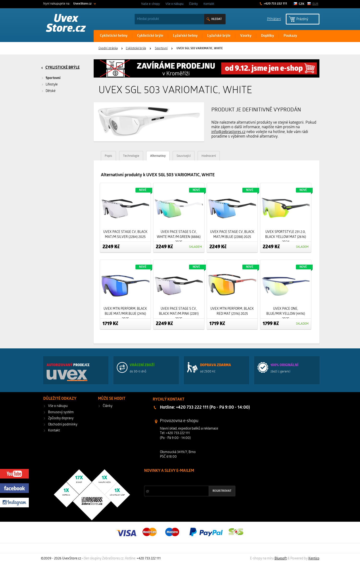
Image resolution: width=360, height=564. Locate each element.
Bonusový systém (61, 412)
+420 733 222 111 (275, 3)
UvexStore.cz (82, 3)
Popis (108, 156)
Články (193, 4)
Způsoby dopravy (60, 418)
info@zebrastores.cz (228, 132)
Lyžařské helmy (185, 36)
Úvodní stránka (108, 48)
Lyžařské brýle (219, 36)
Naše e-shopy (150, 4)
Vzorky (245, 36)
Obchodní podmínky (62, 424)
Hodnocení (208, 156)
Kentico (313, 558)
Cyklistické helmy (114, 36)
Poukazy (290, 36)
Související (184, 156)
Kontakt (208, 4)
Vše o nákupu (174, 4)
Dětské (50, 91)
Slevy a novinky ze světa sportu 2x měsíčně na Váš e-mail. (185, 480)
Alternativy (158, 156)
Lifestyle (52, 84)
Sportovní (161, 48)
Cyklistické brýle (150, 36)
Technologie (131, 156)
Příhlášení (274, 19)
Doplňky (267, 36)
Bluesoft (281, 558)
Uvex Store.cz (66, 24)
